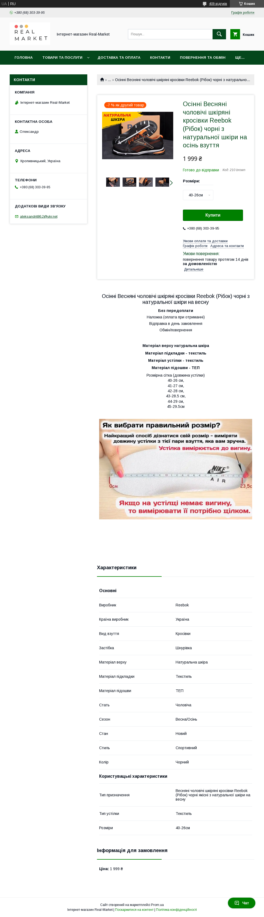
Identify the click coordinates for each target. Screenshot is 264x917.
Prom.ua (157, 905)
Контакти (160, 57)
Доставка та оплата (119, 57)
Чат (241, 903)
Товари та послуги (62, 57)
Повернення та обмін (202, 57)
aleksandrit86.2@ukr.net (38, 216)
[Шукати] (219, 34)
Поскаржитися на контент (134, 910)
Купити (213, 215)
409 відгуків (218, 4)
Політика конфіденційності (176, 910)
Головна (24, 57)
